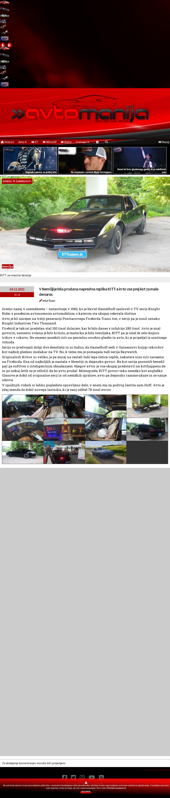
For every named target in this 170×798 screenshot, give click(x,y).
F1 (35, 142)
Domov (7, 142)
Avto (22, 142)
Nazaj (163, 142)
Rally (66, 142)
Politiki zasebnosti (116, 788)
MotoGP (50, 142)
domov (7, 181)
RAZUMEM (86, 791)
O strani (82, 142)
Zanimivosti (23, 181)
